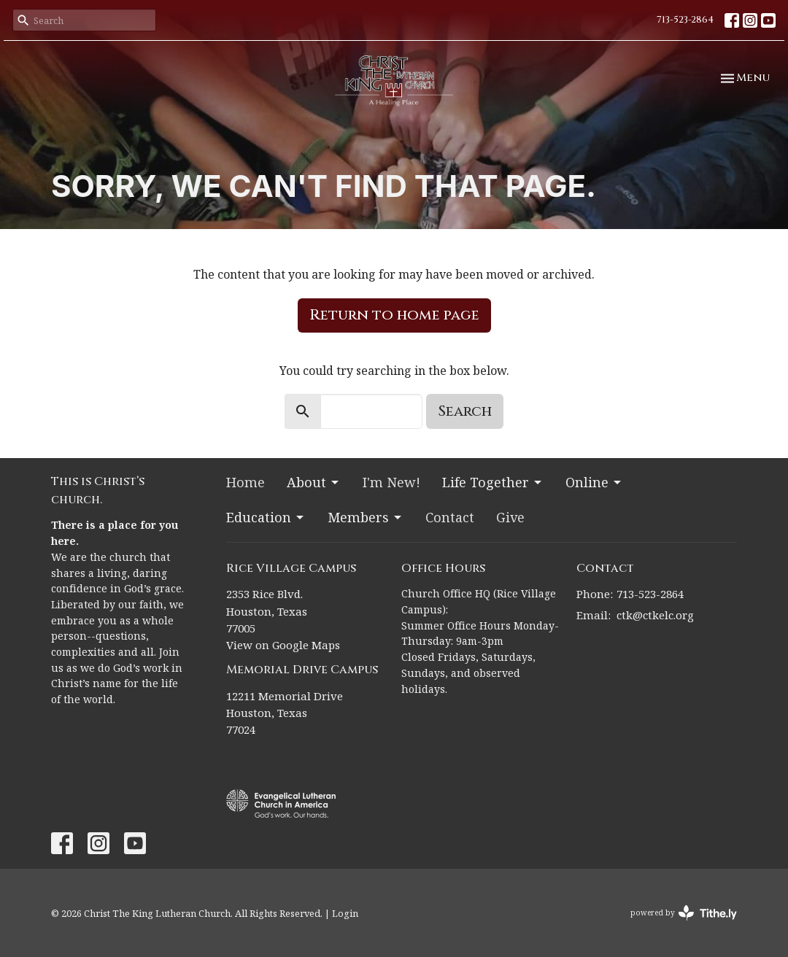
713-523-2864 (685, 19)
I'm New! (391, 482)
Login (345, 913)
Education (266, 517)
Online (594, 482)
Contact (449, 517)
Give (510, 517)
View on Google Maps (283, 645)
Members (365, 517)
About (314, 482)
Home (245, 482)
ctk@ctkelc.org (655, 615)
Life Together (493, 482)
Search (465, 411)
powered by (683, 912)
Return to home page (394, 315)
